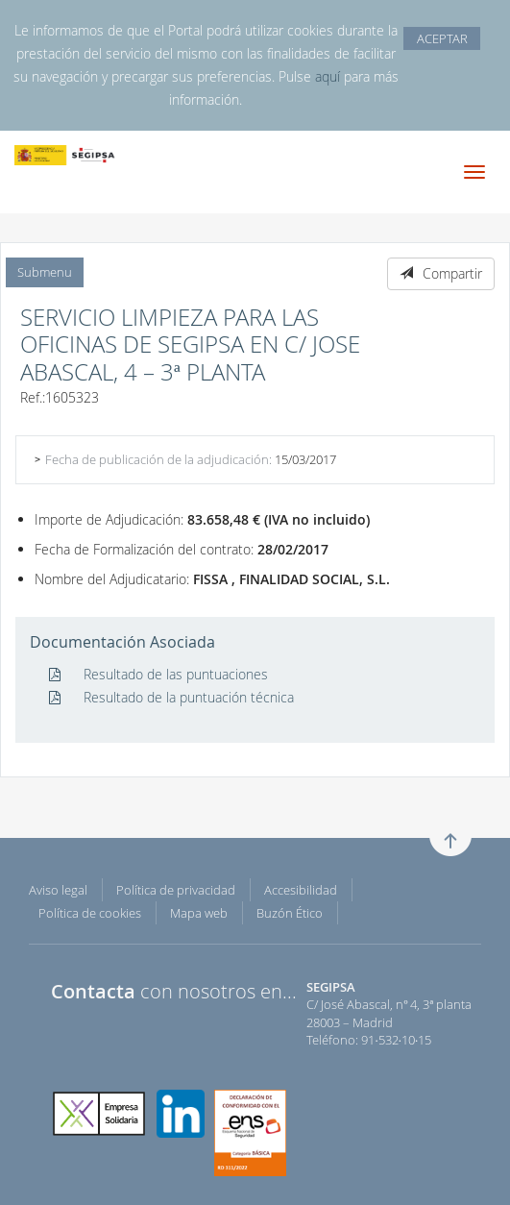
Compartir (441, 273)
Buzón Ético (289, 913)
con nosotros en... (174, 991)
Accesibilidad (300, 889)
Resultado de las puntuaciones (158, 674)
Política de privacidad (175, 889)
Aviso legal (58, 889)
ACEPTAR (442, 38)
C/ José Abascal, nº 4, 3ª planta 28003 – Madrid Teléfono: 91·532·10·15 (389, 1013)
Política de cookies (89, 913)
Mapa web (199, 913)
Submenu (44, 272)
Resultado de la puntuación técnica (171, 697)
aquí (327, 76)
